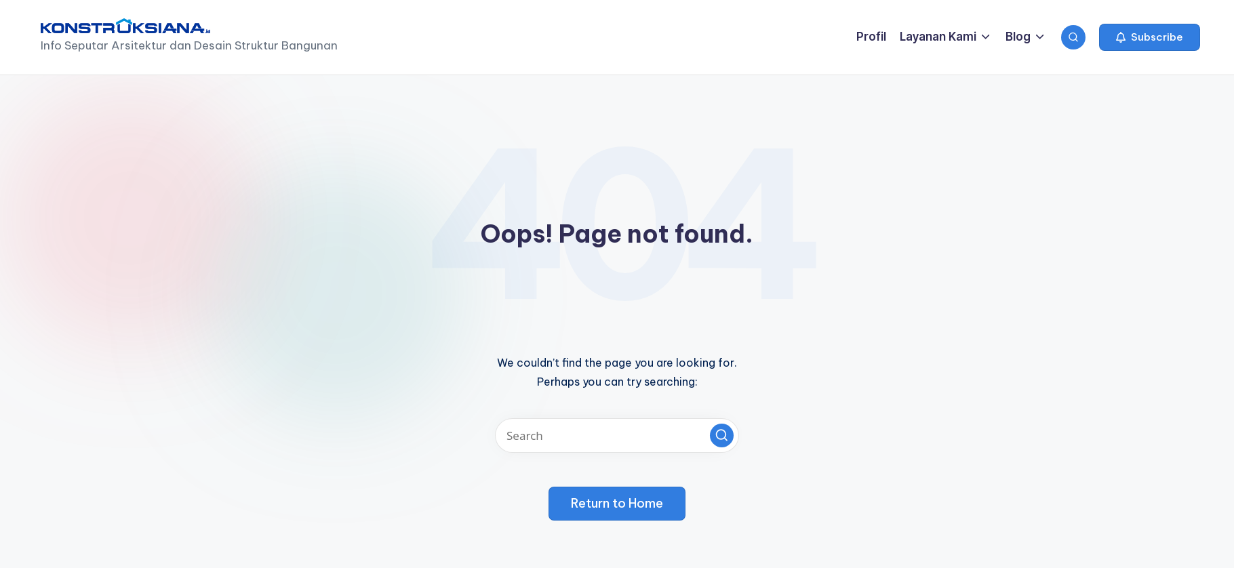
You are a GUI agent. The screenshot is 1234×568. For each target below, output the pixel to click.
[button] (1149, 37)
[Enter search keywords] (617, 435)
